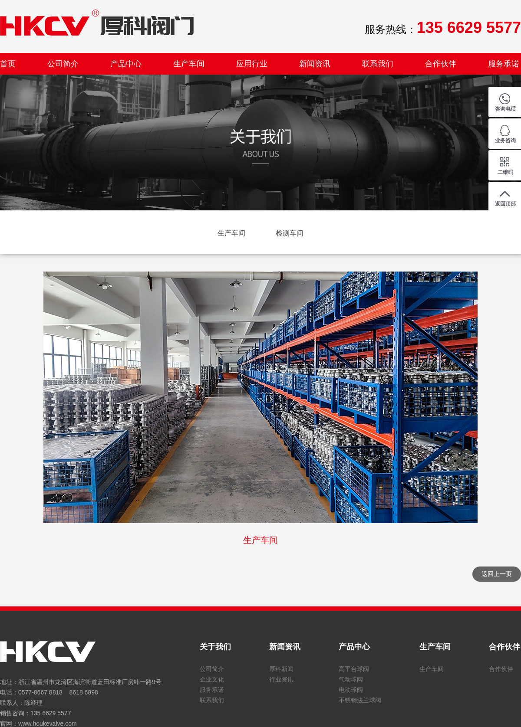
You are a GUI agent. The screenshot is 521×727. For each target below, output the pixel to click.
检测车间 (289, 233)
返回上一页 (496, 573)
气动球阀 (351, 679)
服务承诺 (503, 63)
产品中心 (126, 63)
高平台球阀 (354, 668)
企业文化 (212, 679)
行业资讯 (281, 679)
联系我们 (377, 63)
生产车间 (188, 63)
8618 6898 (83, 692)
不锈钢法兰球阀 (360, 700)
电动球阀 (351, 689)
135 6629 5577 (50, 713)
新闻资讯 (314, 63)
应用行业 (251, 63)
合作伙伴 (440, 63)
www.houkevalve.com (47, 723)
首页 (8, 63)
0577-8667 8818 (40, 692)
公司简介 (63, 63)
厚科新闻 (281, 668)
